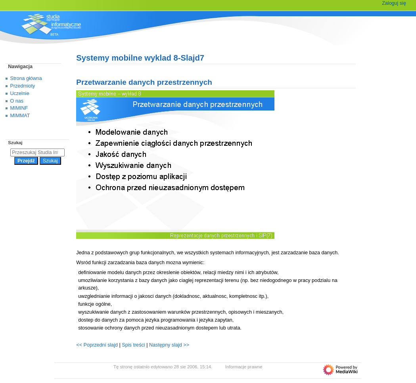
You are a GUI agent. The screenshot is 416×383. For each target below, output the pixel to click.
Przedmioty (22, 86)
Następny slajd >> (169, 345)
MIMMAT (20, 115)
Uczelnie (19, 93)
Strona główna (26, 78)
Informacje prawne (244, 366)
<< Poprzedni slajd (97, 345)
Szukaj (15, 142)
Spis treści (134, 345)
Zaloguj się (394, 3)
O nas (16, 101)
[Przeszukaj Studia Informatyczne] (37, 152)
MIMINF (19, 108)
